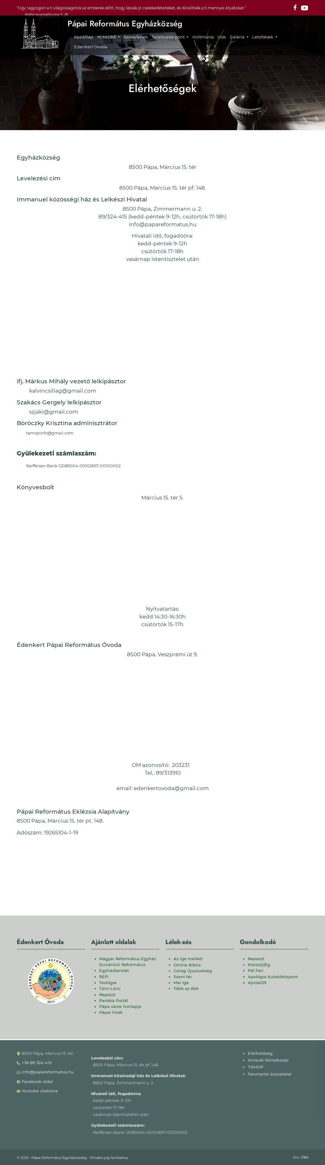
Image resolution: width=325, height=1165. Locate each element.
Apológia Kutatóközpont (273, 976)
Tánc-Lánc (110, 988)
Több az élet (186, 988)
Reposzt (107, 994)
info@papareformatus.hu (48, 1075)
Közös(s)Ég (259, 964)
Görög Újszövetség (192, 971)
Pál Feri (255, 970)
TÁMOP (255, 1070)
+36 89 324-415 (36, 1065)
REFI (103, 976)
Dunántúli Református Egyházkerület (122, 967)
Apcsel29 (257, 982)
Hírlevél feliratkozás (268, 1063)
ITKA (304, 1160)
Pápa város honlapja (120, 1006)
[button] (108, 37)
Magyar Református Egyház (127, 958)
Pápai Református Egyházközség (125, 23)
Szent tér (182, 976)
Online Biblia (187, 965)
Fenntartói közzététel (270, 1077)
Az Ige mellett (188, 958)
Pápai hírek (111, 1012)
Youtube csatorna (40, 1094)
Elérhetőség (260, 1056)
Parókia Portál (113, 1000)
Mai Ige (181, 982)
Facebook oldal (37, 1084)
